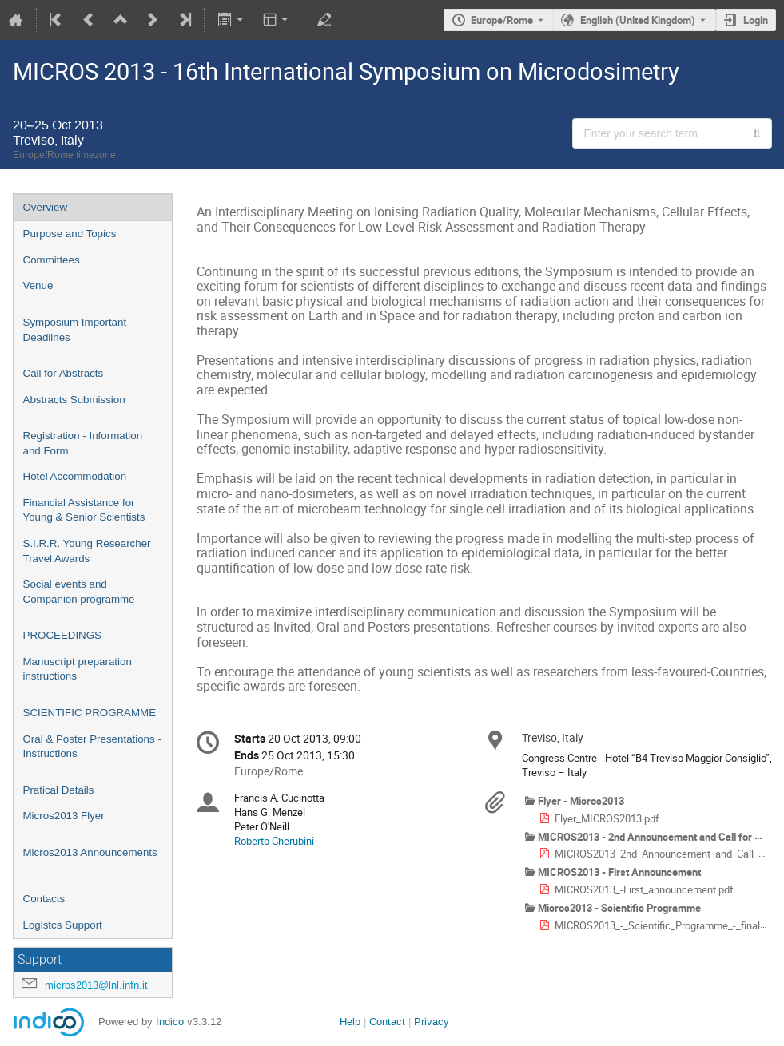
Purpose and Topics (70, 234)
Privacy (431, 1021)
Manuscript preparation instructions (77, 669)
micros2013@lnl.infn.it (96, 985)
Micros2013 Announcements (90, 852)
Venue (38, 285)
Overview (45, 207)
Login (755, 20)
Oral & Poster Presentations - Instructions (92, 746)
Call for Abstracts (63, 373)
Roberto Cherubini (274, 841)
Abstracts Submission (74, 400)
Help (350, 1021)
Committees (51, 260)
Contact (387, 1021)
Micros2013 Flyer (64, 816)
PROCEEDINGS (62, 635)
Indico (170, 1021)
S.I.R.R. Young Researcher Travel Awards (87, 551)
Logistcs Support (62, 925)
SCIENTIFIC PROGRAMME (90, 713)
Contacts (44, 899)
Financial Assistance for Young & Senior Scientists (84, 510)
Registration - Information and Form (83, 443)
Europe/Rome (502, 20)
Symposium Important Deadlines (75, 329)
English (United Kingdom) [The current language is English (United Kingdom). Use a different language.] (637, 20)
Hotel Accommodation (75, 476)
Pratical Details (58, 790)
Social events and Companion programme (79, 591)
